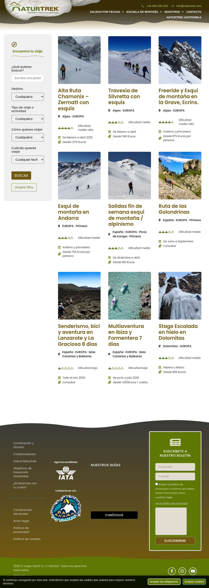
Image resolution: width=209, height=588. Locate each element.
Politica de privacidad (21, 530)
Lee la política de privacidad (171, 503)
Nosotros (174, 12)
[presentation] (171, 521)
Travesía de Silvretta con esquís (124, 96)
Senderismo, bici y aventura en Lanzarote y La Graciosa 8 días (79, 335)
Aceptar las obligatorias (164, 581)
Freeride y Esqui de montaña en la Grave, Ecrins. (179, 96)
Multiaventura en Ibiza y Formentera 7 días (126, 335)
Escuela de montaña (144, 12)
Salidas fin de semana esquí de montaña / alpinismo (126, 215)
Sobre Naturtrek (24, 461)
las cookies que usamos (94, 580)
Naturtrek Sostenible (184, 17)
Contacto (193, 11)
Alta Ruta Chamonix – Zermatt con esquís (73, 99)
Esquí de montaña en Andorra (73, 212)
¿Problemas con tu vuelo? (25, 485)
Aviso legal (21, 521)
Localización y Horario (23, 445)
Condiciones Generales (22, 512)
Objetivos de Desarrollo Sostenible (22, 472)
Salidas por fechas (107, 12)
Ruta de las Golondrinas (174, 209)
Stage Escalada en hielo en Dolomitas (178, 332)
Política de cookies (27, 539)
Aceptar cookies (194, 581)
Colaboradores (24, 454)
